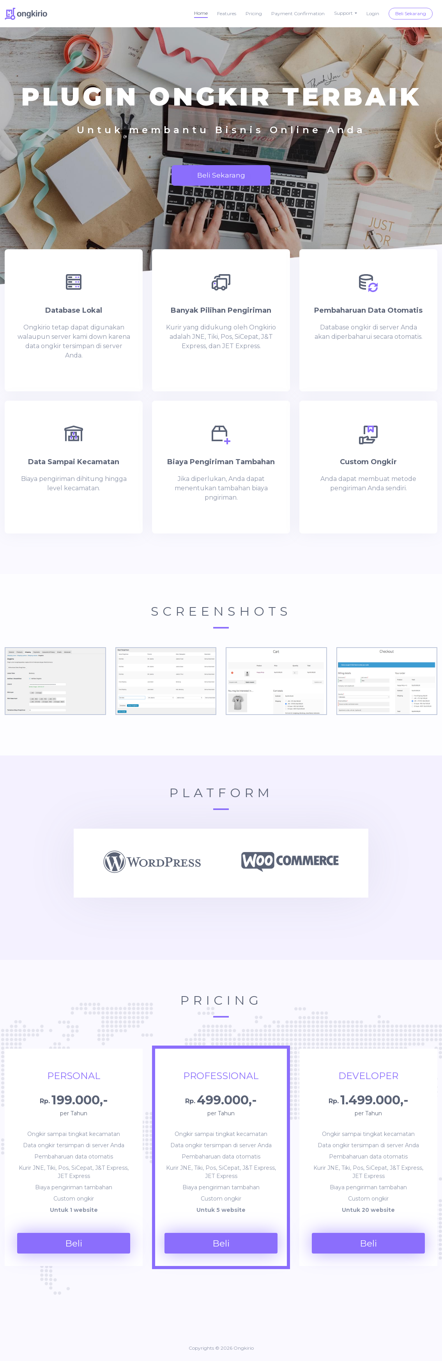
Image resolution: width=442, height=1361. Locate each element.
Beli (74, 1243)
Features (226, 13)
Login (372, 13)
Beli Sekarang (410, 13)
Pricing (254, 13)
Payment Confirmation (298, 13)
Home (201, 13)
